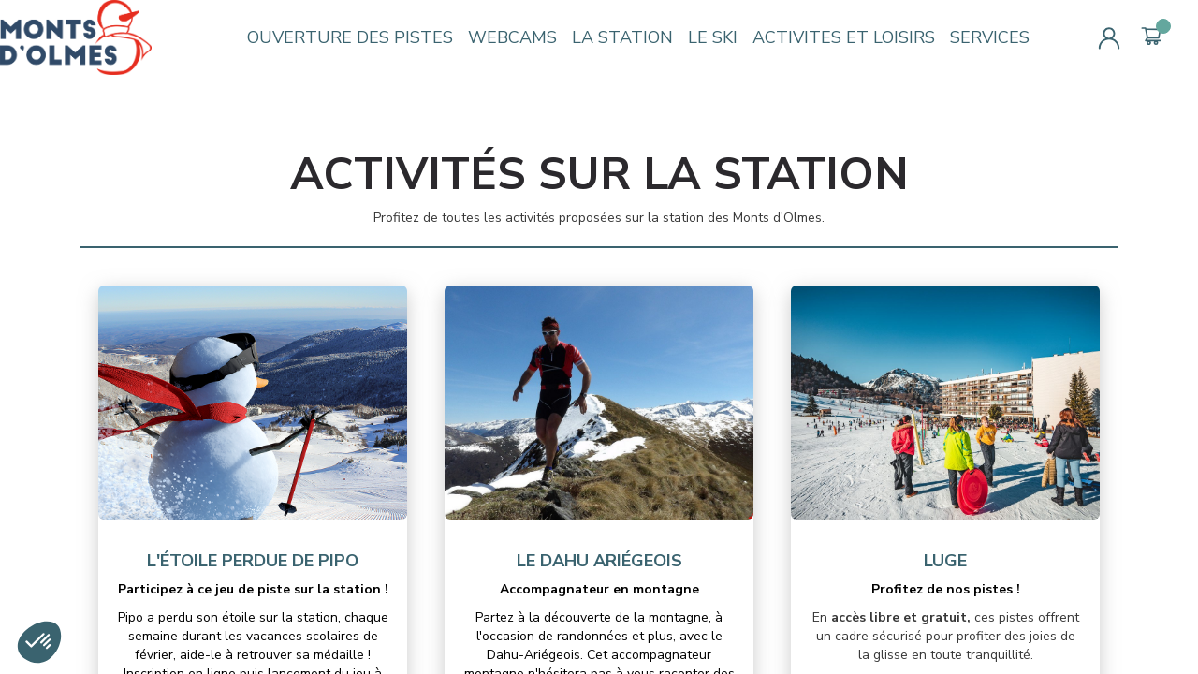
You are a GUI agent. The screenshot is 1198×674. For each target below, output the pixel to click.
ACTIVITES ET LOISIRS (843, 37)
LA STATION (622, 37)
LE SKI (713, 37)
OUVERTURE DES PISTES (350, 37)
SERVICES (990, 37)
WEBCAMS (512, 37)
